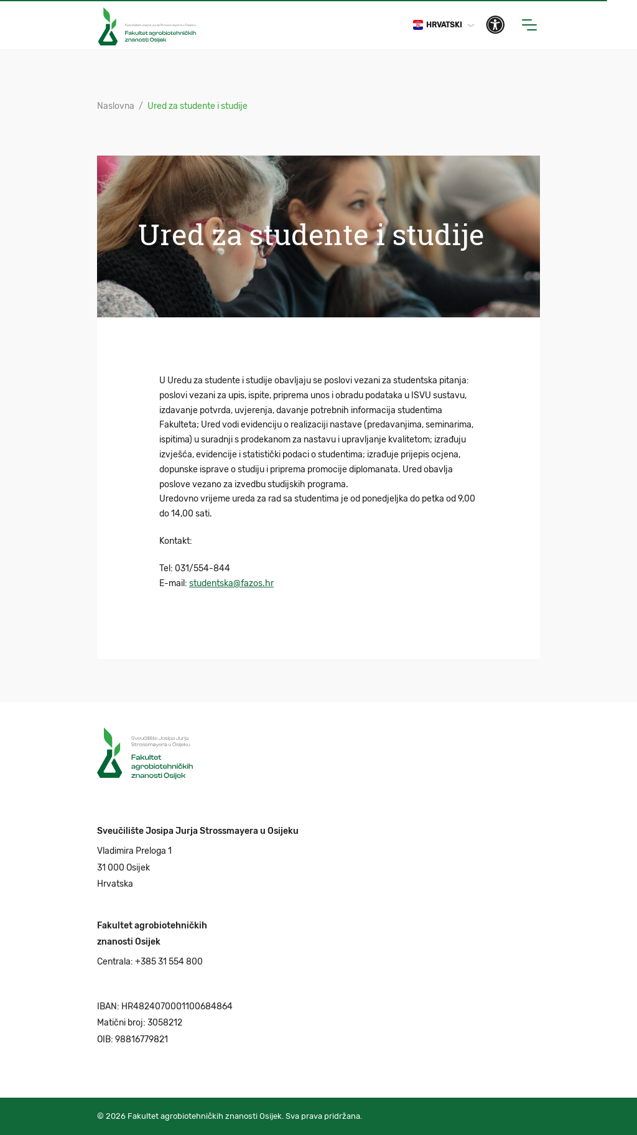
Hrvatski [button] (437, 25)
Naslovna (115, 106)
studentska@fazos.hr (231, 583)
